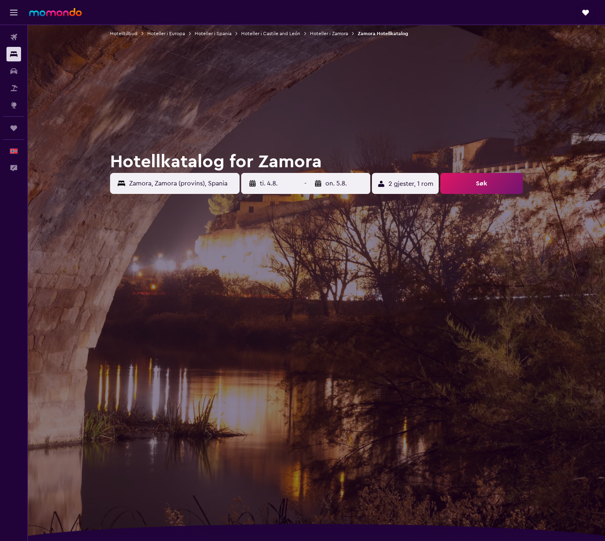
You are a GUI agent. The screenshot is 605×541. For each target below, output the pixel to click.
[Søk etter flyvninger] (13, 37)
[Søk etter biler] (13, 71)
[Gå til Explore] (13, 105)
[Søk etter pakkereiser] (13, 88)
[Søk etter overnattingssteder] (13, 54)
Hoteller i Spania (213, 33)
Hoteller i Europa (166, 33)
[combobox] (182, 183)
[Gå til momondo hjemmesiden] (55, 12)
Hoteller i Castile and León (270, 33)
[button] (14, 12)
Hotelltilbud (124, 33)
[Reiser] (13, 128)
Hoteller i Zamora (329, 33)
